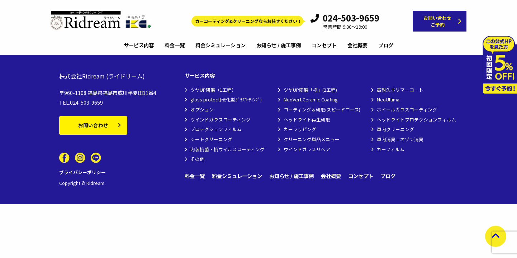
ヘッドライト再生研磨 (307, 119)
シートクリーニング (211, 139)
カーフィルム (390, 149)
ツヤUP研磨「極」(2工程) (310, 89)
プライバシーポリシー (82, 172)
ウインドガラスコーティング (220, 119)
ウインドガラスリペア (307, 149)
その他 (197, 159)
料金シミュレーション (220, 45)
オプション (202, 109)
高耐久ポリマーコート (400, 89)
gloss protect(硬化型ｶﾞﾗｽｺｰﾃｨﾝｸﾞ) (226, 99)
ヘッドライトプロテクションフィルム (416, 119)
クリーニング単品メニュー (312, 139)
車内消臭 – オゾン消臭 (400, 139)
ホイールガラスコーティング (407, 109)
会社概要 (357, 45)
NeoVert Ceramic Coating (311, 99)
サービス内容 (139, 45)
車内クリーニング (395, 129)
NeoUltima (388, 99)
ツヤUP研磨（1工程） (213, 89)
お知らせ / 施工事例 (278, 45)
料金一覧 (175, 45)
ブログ (385, 45)
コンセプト (324, 45)
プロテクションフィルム (216, 129)
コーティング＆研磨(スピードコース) (322, 109)
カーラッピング (300, 129)
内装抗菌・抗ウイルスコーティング (227, 149)
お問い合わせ (93, 125)
